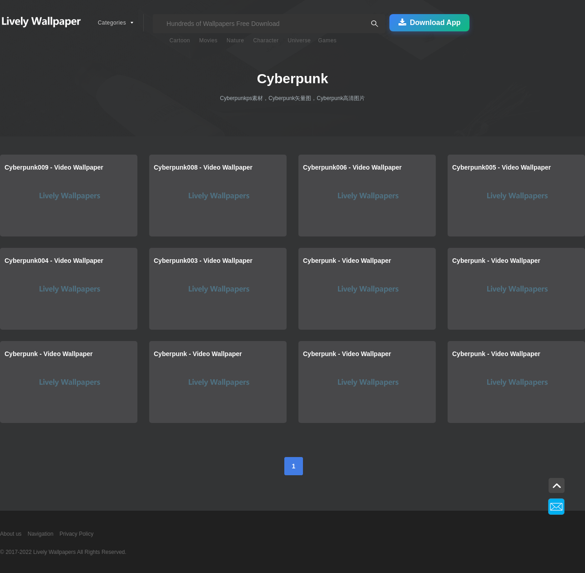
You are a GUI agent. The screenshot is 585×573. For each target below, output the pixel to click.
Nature (235, 40)
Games (327, 40)
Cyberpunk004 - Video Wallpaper (54, 260)
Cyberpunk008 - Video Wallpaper (203, 167)
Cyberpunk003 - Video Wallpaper (203, 260)
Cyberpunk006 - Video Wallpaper (352, 167)
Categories (112, 23)
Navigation (41, 534)
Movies (208, 40)
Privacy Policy (77, 534)
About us (10, 534)
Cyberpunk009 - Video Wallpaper (54, 167)
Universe (299, 40)
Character (265, 40)
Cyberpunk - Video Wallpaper (347, 260)
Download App (429, 23)
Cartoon (179, 40)
